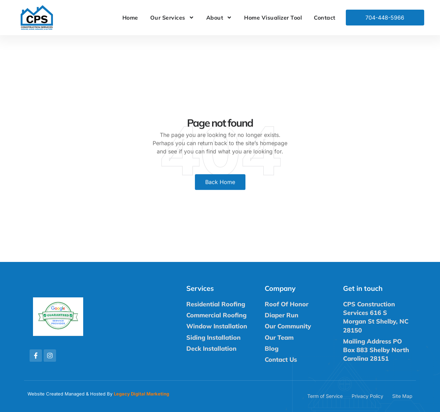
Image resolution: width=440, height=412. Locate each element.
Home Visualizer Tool (273, 17)
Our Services (172, 17)
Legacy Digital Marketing (141, 394)
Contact (325, 17)
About (219, 17)
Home (130, 17)
